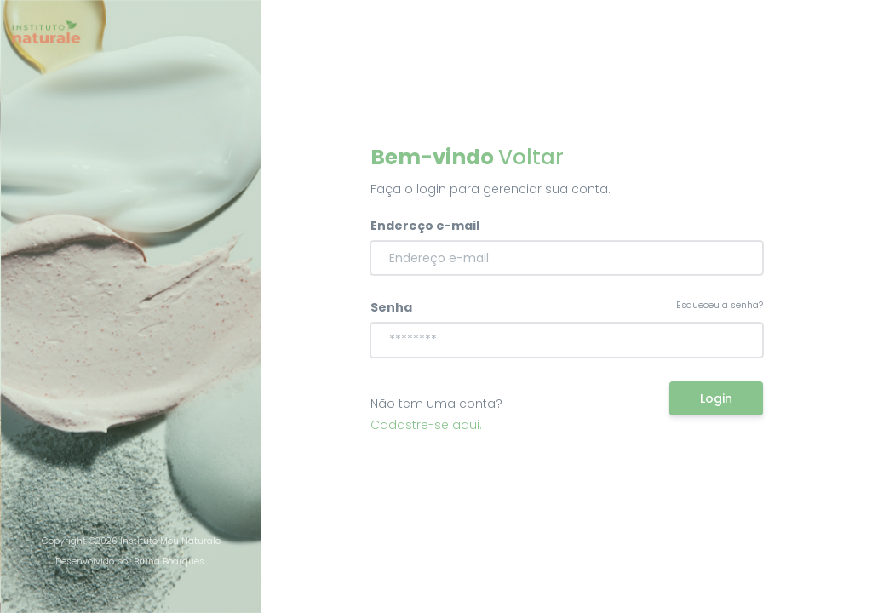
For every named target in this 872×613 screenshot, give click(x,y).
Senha (391, 307)
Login (716, 398)
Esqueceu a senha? (719, 305)
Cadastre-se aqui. (426, 424)
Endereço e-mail (424, 225)
